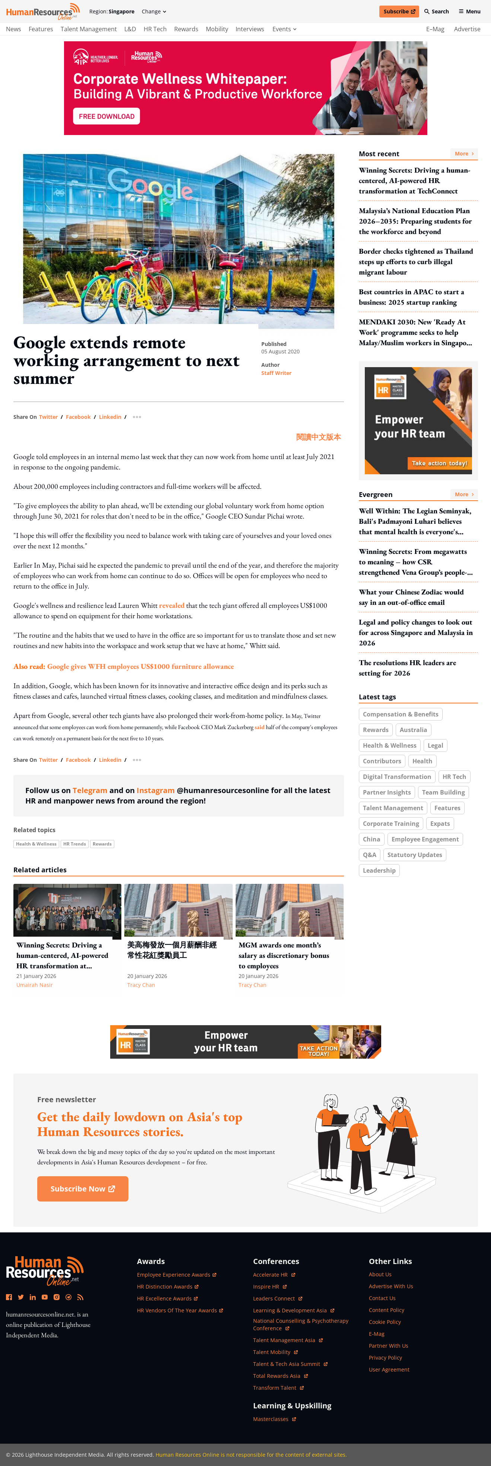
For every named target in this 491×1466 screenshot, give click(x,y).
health (422, 761)
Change (154, 11)
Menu (470, 11)
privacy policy (385, 1357)
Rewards (102, 844)
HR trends (74, 844)
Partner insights (387, 792)
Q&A (369, 855)
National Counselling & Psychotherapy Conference (300, 1324)
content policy (386, 1309)
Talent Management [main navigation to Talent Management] (89, 29)
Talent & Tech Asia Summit (290, 1363)
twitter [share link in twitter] (48, 417)
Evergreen (418, 494)
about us (380, 1274)
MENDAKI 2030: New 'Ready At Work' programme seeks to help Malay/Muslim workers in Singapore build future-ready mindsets (416, 332)
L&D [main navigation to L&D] (130, 29)
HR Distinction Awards (167, 1286)
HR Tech (454, 777)
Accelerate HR (274, 1274)
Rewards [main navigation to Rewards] (186, 29)
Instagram (156, 790)
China (371, 839)
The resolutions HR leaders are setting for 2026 (407, 668)
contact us (382, 1298)
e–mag (435, 29)
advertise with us (391, 1286)
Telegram (90, 790)
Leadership (379, 870)
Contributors (382, 761)
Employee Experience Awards (176, 1274)
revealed (172, 605)
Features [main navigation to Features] (41, 29)
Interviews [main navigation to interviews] (250, 29)
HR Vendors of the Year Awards (180, 1310)
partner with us (388, 1345)
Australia (413, 730)
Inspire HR (270, 1286)
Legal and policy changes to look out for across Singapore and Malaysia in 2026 (416, 632)
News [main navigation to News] (13, 29)
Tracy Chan (141, 984)
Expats (440, 823)
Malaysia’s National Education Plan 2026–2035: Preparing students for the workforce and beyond (415, 221)
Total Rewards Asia (280, 1375)
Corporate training (391, 823)
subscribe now (89, 1191)
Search (436, 11)
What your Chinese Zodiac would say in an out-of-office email (411, 597)
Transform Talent (278, 1387)
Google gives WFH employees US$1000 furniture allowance (140, 666)
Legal (435, 745)
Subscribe (401, 12)
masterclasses (274, 1418)
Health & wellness (36, 844)
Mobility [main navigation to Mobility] (217, 29)
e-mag (377, 1333)
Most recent (418, 153)
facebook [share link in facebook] (78, 417)
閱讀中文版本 (318, 437)
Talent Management (393, 808)
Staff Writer (276, 372)
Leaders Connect (277, 1298)
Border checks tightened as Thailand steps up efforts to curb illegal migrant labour (416, 261)
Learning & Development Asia (293, 1310)
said (260, 727)
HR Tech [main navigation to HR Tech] (155, 29)
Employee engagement (425, 839)
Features (447, 808)
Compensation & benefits (401, 714)
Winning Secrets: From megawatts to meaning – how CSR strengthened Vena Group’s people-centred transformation (413, 561)
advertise (467, 29)
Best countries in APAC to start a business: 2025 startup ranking (411, 297)
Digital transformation (397, 777)
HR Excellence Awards (167, 1298)
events (284, 29)
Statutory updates (415, 855)
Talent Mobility (275, 1352)
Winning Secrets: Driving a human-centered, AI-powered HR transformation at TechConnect (415, 180)
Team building (443, 792)
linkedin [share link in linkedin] (110, 417)
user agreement (389, 1369)
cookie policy (385, 1321)
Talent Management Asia (288, 1340)
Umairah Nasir (34, 984)
